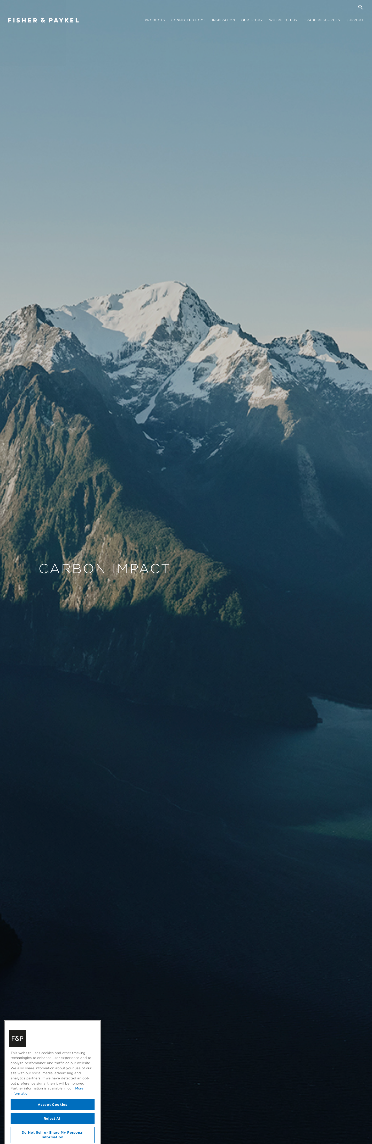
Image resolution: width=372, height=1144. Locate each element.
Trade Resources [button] (322, 20)
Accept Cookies (52, 1126)
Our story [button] (252, 20)
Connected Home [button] (188, 20)
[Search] (361, 7)
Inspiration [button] (223, 20)
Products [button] (155, 20)
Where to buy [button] (283, 20)
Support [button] (355, 20)
